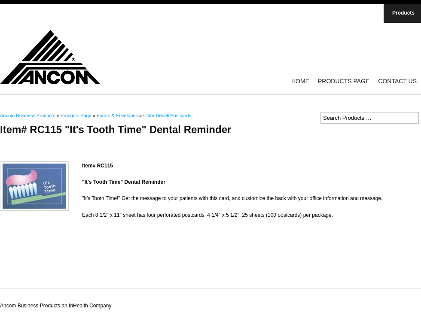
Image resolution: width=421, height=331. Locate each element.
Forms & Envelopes (117, 115)
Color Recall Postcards (167, 115)
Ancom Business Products (27, 115)
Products (403, 13)
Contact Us (397, 81)
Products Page (343, 81)
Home (300, 81)
